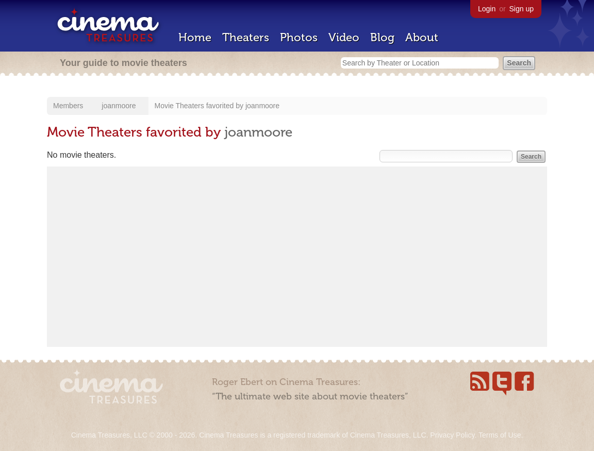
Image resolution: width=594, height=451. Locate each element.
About (421, 37)
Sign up (521, 9)
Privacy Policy (452, 435)
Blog (382, 37)
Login (487, 9)
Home (194, 37)
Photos (299, 37)
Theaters (245, 37)
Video (343, 37)
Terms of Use (499, 435)
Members (68, 106)
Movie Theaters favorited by (200, 106)
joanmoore (119, 106)
